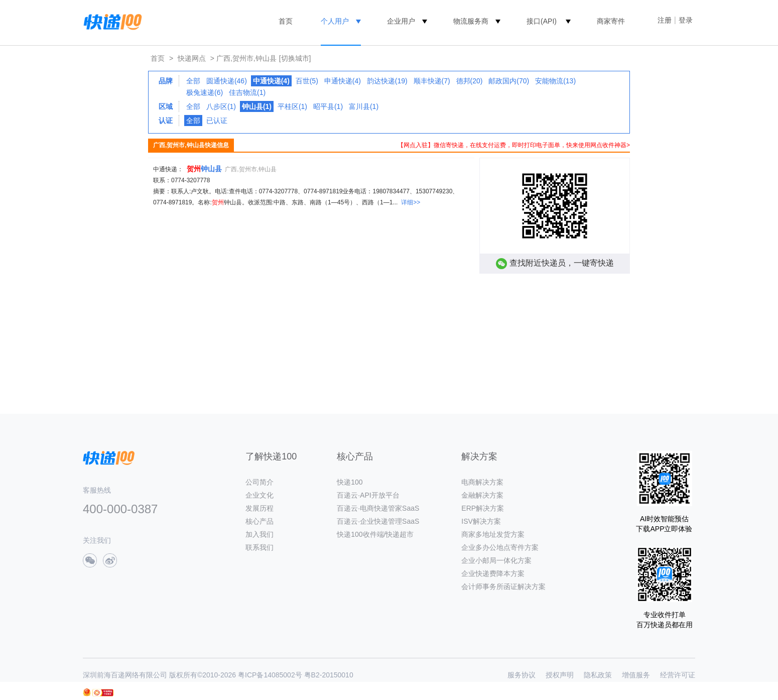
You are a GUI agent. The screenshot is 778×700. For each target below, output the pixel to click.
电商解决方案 (482, 482)
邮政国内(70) (508, 81)
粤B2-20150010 (328, 675)
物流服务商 (470, 21)
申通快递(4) (342, 81)
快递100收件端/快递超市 (375, 534)
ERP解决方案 (482, 508)
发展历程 (259, 508)
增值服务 (636, 675)
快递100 (349, 482)
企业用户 (401, 21)
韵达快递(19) (387, 81)
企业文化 (259, 495)
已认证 (216, 120)
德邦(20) (469, 81)
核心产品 (259, 521)
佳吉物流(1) (247, 92)
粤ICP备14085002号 (270, 675)
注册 (665, 20)
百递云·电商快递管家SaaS (378, 508)
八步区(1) (221, 106)
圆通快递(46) (226, 81)
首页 (286, 21)
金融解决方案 (482, 495)
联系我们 (259, 547)
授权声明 (560, 675)
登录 (686, 20)
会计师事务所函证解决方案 (503, 586)
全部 (193, 81)
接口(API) (542, 21)
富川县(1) (363, 106)
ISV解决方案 (481, 521)
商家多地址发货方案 (493, 534)
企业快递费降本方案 (493, 573)
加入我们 (259, 534)
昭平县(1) (328, 106)
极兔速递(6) (204, 92)
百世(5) (307, 81)
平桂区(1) (292, 106)
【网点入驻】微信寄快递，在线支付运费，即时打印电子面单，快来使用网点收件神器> (514, 145)
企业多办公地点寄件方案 (500, 547)
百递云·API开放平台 (368, 495)
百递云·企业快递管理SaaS (378, 521)
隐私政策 (598, 675)
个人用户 (335, 21)
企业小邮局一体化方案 (496, 560)
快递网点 (192, 58)
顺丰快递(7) (432, 81)
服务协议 (521, 675)
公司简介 (259, 482)
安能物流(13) (555, 81)
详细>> (410, 202)
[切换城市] (295, 58)
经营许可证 (677, 675)
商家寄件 (611, 21)
